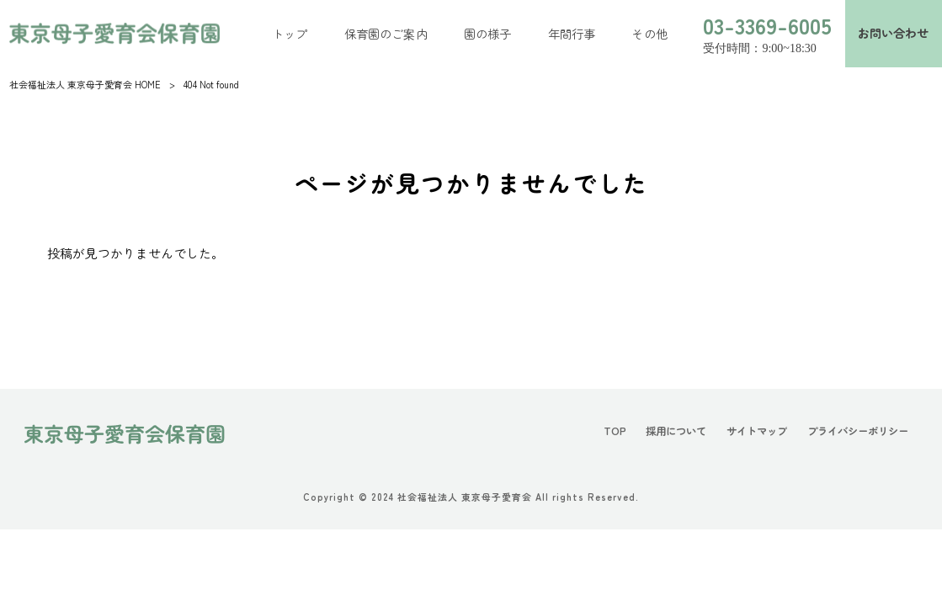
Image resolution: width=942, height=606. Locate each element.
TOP (615, 431)
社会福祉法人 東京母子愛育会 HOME (85, 84)
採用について (676, 431)
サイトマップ (756, 431)
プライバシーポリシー (857, 431)
